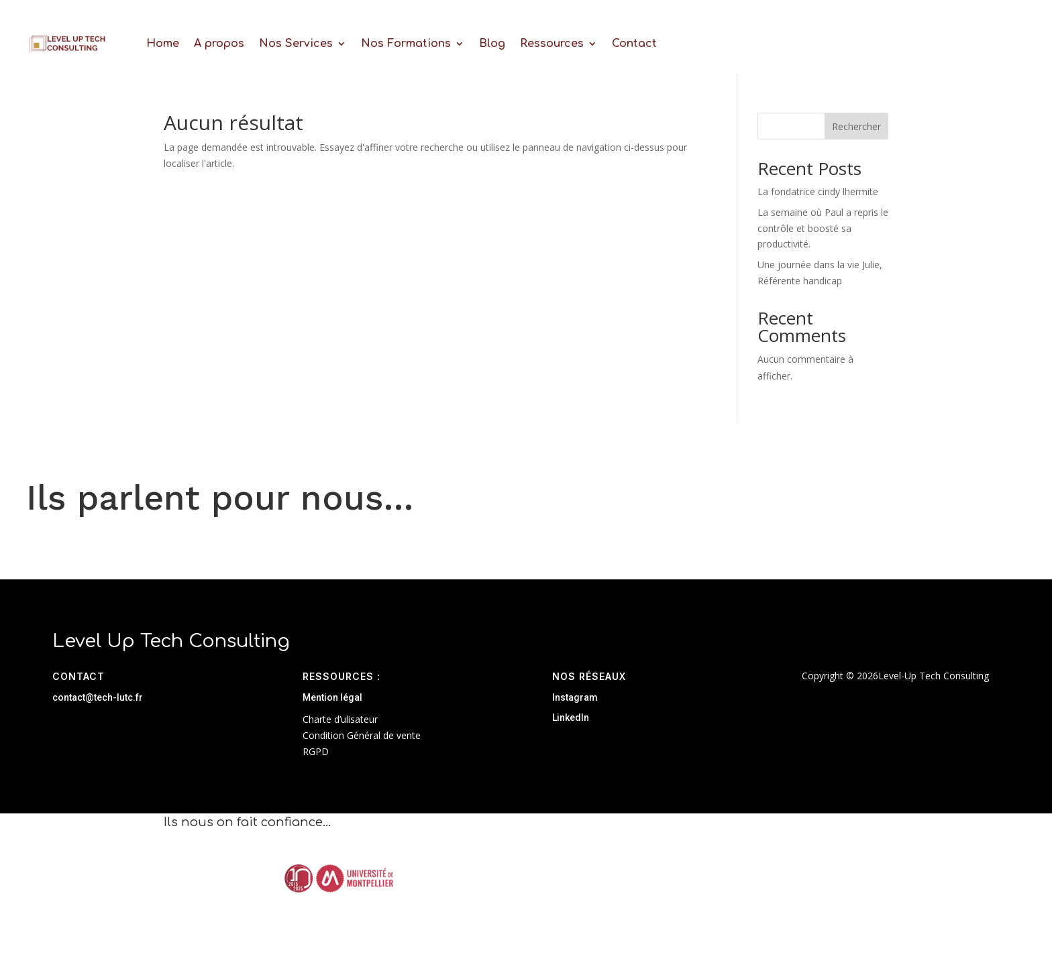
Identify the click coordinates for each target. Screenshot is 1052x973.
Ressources (552, 44)
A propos (219, 44)
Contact (634, 44)
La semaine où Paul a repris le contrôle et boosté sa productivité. (822, 228)
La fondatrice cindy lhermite (817, 191)
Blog (492, 44)
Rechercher (856, 126)
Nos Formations (406, 44)
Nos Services (296, 44)
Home (162, 44)
